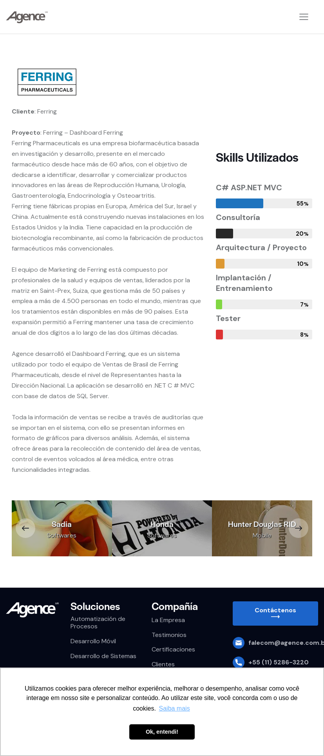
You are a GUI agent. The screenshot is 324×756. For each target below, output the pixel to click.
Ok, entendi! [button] (162, 732)
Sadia (62, 523)
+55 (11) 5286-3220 (278, 662)
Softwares (61, 535)
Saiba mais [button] (174, 708)
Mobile (262, 535)
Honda (162, 523)
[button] (25, 528)
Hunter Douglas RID (262, 523)
